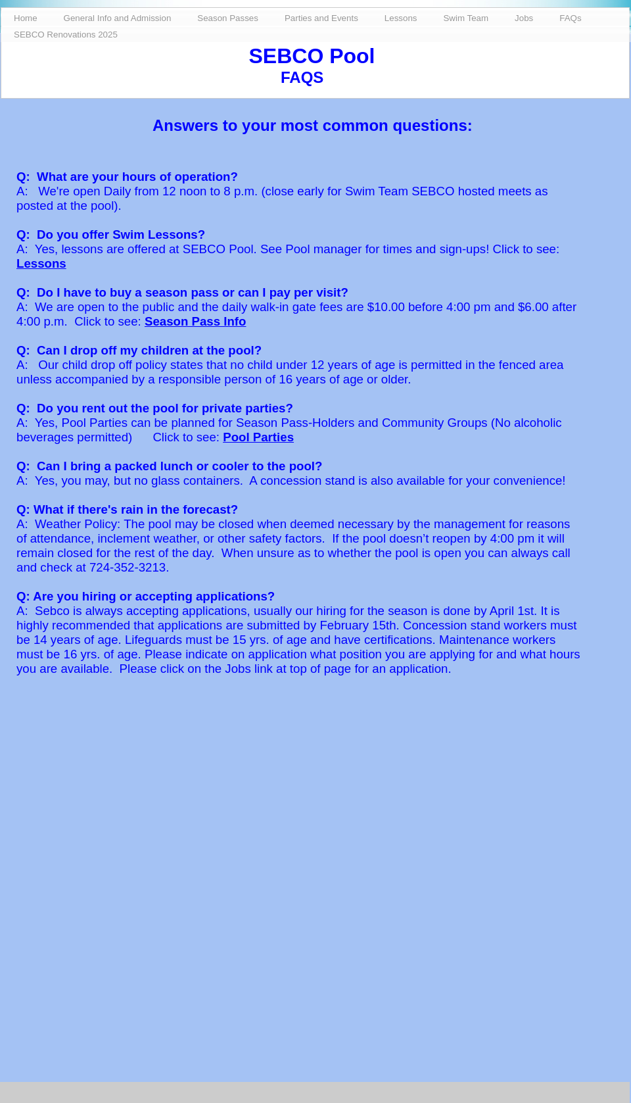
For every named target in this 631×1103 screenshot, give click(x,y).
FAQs (570, 18)
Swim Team (465, 18)
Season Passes (227, 18)
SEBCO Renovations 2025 (66, 34)
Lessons (41, 263)
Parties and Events (321, 18)
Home (25, 18)
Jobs (524, 18)
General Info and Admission (118, 18)
